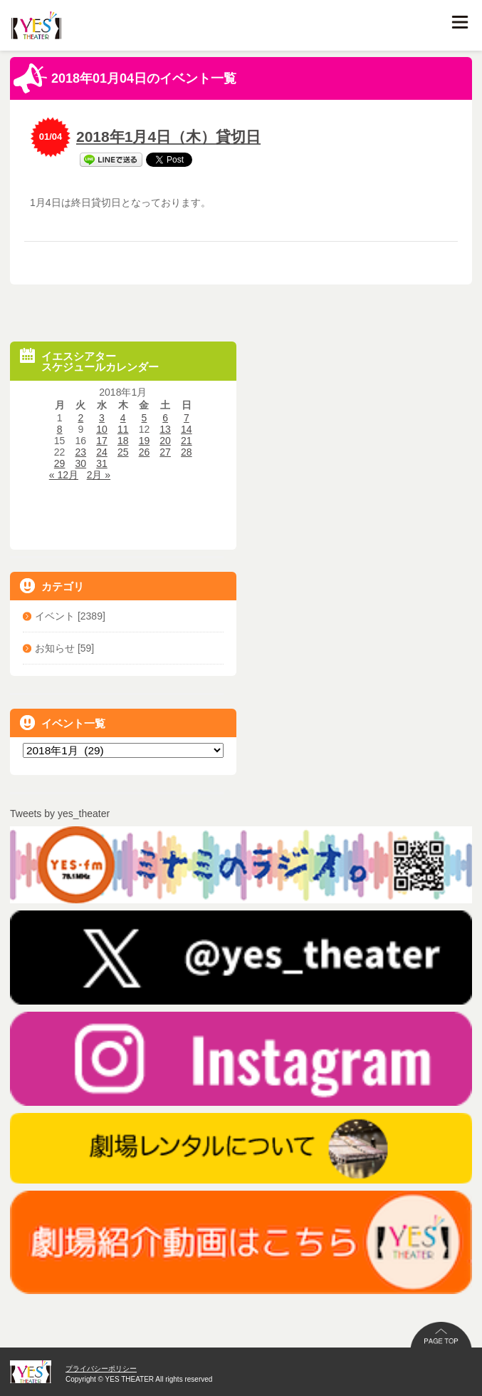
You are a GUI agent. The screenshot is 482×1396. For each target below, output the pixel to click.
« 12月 (63, 475)
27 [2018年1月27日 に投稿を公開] (165, 452)
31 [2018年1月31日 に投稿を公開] (102, 463)
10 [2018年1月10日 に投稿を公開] (102, 429)
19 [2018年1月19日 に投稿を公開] (144, 440)
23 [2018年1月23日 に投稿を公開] (81, 452)
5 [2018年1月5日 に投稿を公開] (144, 418)
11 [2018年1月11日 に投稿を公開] (123, 429)
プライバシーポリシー (101, 1368)
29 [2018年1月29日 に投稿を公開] (60, 463)
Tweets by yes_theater (60, 813)
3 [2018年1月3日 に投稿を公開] (102, 418)
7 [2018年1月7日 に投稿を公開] (186, 418)
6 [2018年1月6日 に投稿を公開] (165, 418)
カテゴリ (52, 585)
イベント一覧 (62, 722)
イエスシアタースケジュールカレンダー (89, 360)
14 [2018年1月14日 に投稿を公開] (186, 429)
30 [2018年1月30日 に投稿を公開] (81, 463)
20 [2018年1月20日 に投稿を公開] (165, 440)
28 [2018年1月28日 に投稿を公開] (186, 452)
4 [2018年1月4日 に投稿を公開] (123, 418)
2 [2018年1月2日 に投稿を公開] (80, 418)
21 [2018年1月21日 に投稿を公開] (186, 440)
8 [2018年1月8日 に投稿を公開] (60, 429)
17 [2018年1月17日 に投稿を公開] (102, 440)
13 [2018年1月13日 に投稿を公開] (165, 429)
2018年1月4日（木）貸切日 (168, 136)
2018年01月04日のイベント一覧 (125, 78)
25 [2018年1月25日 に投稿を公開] (123, 452)
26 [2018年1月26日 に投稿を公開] (144, 452)
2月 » (98, 475)
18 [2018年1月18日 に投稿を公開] (123, 440)
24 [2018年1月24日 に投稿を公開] (102, 452)
